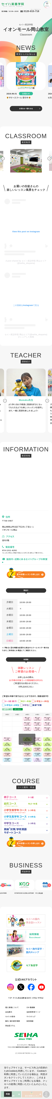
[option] (26, 82)
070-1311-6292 (10, 551)
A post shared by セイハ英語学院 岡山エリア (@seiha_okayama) (26, 263)
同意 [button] (8, 1094)
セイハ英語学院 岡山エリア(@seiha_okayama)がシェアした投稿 (26, 337)
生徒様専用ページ (33, 1046)
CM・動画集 (30, 1041)
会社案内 (8, 1046)
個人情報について (12, 1041)
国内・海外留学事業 (12, 1055)
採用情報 (29, 1055)
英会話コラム (10, 1060)
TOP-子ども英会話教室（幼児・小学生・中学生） (26, 1032)
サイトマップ (30, 1051)
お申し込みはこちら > (26, 691)
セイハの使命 (10, 1051)
